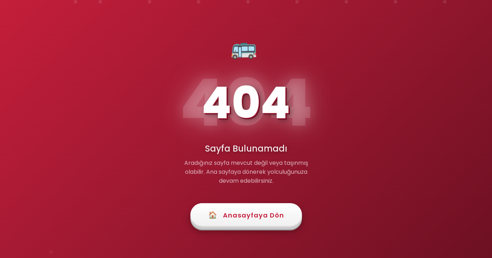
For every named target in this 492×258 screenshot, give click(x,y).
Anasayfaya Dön (246, 215)
